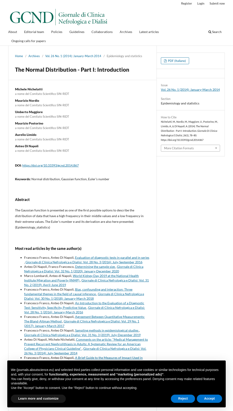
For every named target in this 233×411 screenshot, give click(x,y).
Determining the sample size (95, 267)
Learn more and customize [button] (38, 398)
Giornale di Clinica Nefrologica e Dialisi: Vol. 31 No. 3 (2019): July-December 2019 (82, 335)
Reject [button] (183, 398)
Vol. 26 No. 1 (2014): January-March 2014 (73, 56)
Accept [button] (209, 398)
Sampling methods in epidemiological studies (107, 330)
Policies (56, 32)
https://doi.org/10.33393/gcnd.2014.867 (50, 165)
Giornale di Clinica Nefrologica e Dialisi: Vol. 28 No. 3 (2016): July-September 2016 (83, 262)
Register (186, 3)
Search (215, 32)
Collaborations (102, 32)
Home (19, 56)
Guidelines (76, 32)
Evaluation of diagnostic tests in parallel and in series (112, 257)
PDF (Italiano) (176, 61)
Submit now (217, 3)
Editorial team (34, 32)
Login (200, 3)
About (12, 32)
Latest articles (149, 32)
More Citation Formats (179, 148)
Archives (126, 32)
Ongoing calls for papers (28, 41)
